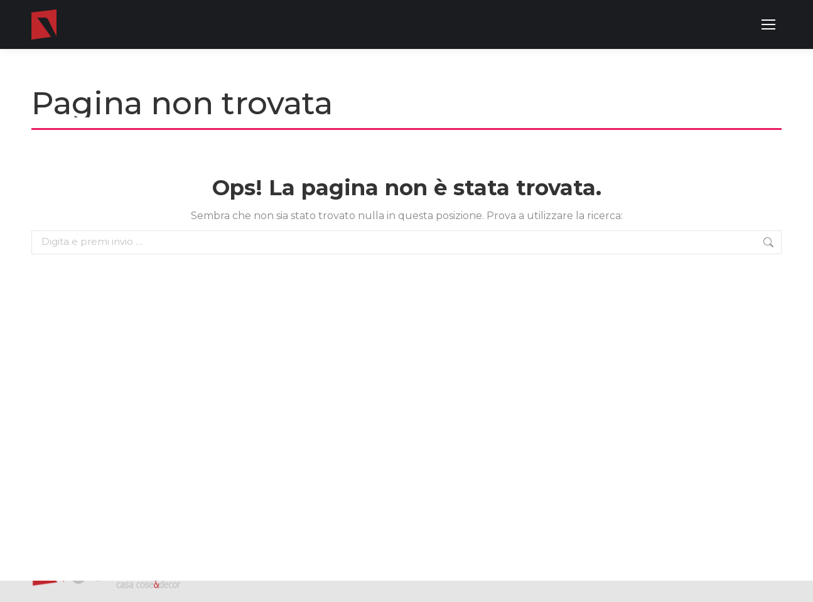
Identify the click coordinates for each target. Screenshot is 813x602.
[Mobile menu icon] (768, 24)
